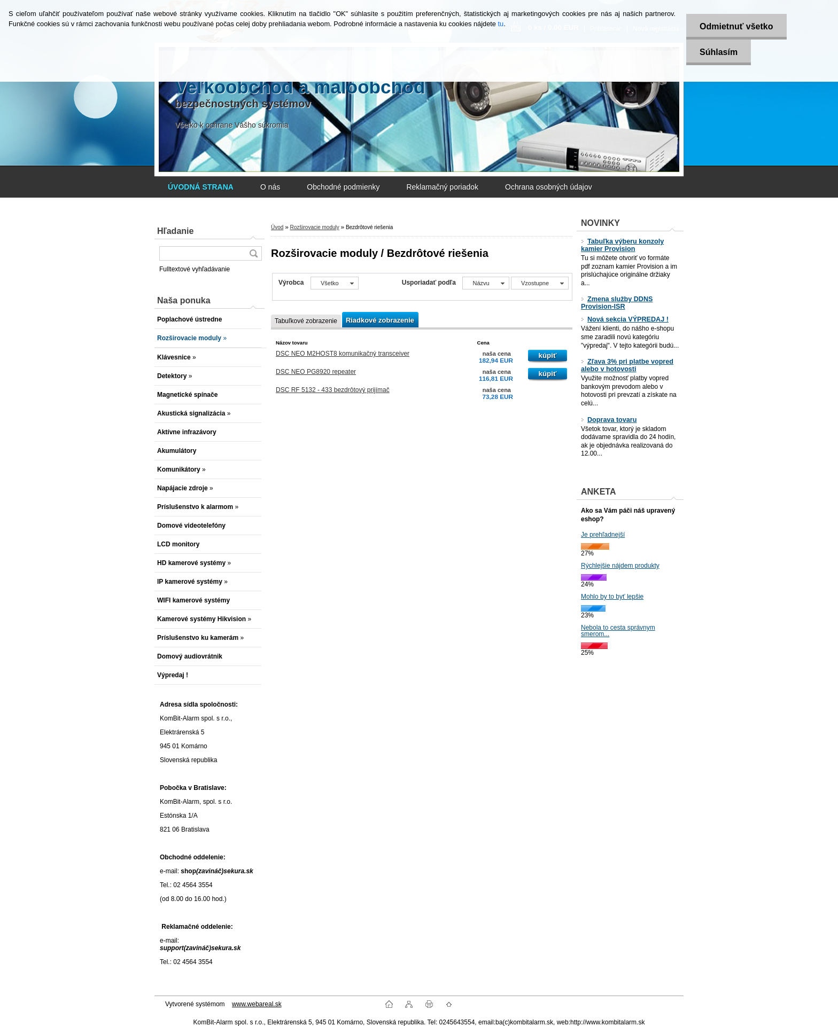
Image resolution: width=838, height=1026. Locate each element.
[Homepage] (200, 187)
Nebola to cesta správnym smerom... (618, 630)
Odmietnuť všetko (736, 26)
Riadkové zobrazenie (380, 320)
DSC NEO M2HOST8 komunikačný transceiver (342, 353)
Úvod (277, 227)
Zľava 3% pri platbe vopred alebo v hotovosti (627, 365)
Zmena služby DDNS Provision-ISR (617, 302)
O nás (270, 187)
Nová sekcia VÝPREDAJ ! (625, 319)
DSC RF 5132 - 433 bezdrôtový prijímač (333, 390)
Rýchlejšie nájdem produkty (620, 565)
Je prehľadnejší (603, 534)
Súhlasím (719, 52)
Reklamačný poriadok (442, 187)
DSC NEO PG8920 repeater (316, 371)
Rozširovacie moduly (314, 227)
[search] (253, 253)
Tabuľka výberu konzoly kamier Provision (622, 245)
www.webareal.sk (257, 1004)
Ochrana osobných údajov (548, 187)
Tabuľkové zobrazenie (306, 321)
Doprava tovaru (609, 420)
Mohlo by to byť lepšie (612, 596)
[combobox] (485, 283)
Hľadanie (175, 231)
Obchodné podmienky (343, 187)
